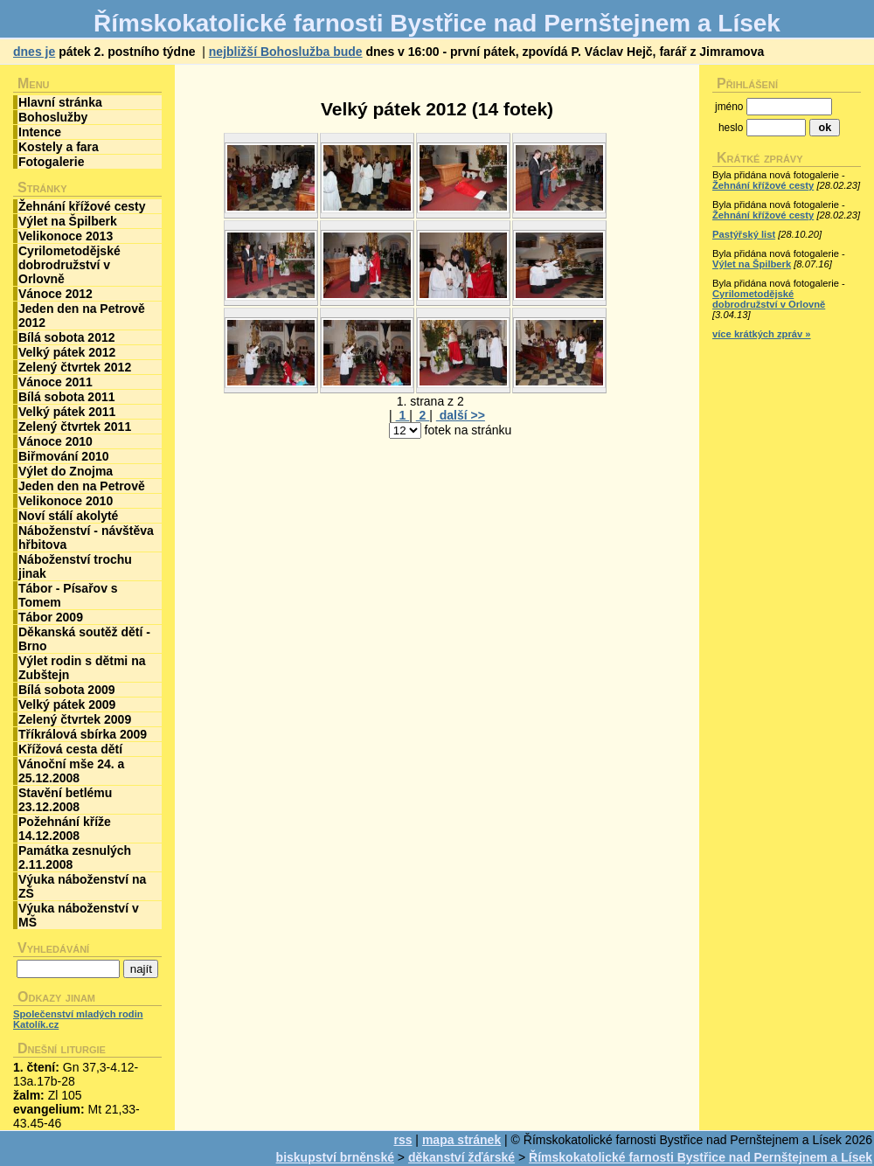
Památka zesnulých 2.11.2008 (74, 857)
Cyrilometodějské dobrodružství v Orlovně (69, 265)
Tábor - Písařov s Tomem (68, 595)
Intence (39, 132)
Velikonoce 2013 (65, 236)
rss (402, 1140)
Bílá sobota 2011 (66, 397)
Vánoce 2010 (55, 441)
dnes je (34, 52)
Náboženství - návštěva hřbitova (86, 538)
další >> (460, 415)
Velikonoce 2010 (65, 501)
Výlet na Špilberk (67, 221)
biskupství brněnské (335, 1157)
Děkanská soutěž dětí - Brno (84, 639)
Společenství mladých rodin (78, 1014)
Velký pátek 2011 (66, 412)
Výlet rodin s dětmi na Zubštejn (81, 668)
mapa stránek (461, 1140)
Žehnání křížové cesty (82, 206)
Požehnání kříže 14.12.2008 (64, 829)
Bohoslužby (52, 117)
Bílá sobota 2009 (66, 690)
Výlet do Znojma (65, 471)
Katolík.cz (36, 1024)
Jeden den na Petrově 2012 (81, 316)
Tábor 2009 (50, 617)
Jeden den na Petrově (81, 486)
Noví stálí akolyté (68, 516)
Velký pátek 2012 (66, 352)
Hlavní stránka (60, 102)
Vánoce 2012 (55, 294)
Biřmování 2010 (63, 456)
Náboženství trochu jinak (75, 566)
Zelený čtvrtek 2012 (74, 367)
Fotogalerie (51, 162)
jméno (729, 107)
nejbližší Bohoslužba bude (286, 52)
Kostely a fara (58, 147)
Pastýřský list (743, 234)
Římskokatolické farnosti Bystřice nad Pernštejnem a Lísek (700, 1157)
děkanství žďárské (461, 1157)
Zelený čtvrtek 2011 (74, 427)
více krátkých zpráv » (761, 334)
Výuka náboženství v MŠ (78, 915)
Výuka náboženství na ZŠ (82, 886)
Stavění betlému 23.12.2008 (65, 800)
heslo (730, 127)
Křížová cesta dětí (70, 749)
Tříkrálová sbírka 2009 (82, 734)
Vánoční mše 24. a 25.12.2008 (71, 771)
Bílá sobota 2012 (66, 337)
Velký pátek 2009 (66, 704)
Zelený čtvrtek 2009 (74, 719)
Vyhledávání (53, 947)
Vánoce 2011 (55, 382)
